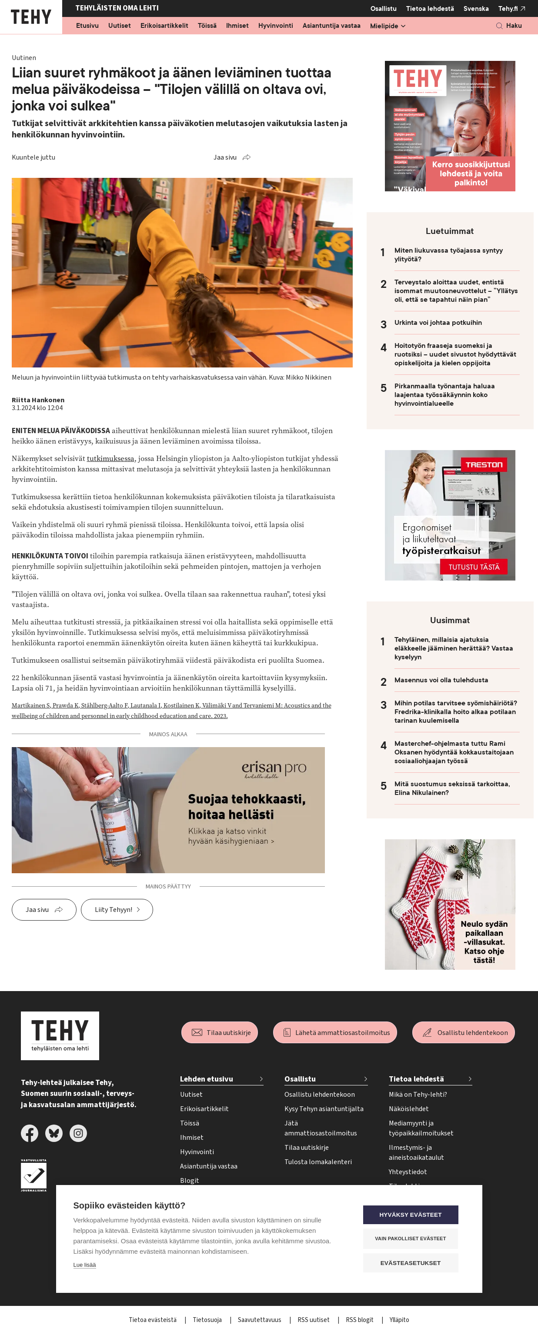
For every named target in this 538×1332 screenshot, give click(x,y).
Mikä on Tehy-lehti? (418, 1094)
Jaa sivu (225, 157)
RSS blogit (360, 1320)
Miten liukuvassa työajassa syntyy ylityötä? (448, 255)
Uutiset (119, 26)
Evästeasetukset (412, 1263)
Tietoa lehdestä (430, 8)
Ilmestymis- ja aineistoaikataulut (416, 1152)
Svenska (476, 8)
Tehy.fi (508, 8)
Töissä (207, 26)
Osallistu (384, 8)
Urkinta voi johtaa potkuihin (438, 322)
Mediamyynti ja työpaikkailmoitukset (421, 1128)
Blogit (189, 1180)
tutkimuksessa (110, 459)
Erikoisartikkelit (164, 26)
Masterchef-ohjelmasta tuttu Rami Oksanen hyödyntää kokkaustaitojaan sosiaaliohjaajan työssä (454, 752)
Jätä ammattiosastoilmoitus (320, 1128)
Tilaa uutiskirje (229, 1033)
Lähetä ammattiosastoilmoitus (342, 1033)
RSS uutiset (314, 1320)
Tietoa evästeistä (153, 1320)
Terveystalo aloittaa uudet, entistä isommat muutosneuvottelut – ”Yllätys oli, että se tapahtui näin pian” (456, 291)
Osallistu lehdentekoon (473, 1033)
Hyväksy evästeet (412, 1215)
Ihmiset (237, 26)
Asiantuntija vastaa (332, 26)
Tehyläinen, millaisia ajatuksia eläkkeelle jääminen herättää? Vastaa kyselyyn (453, 648)
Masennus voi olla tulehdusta (441, 680)
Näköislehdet (409, 1109)
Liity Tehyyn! (113, 910)
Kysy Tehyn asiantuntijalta (324, 1109)
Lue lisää (85, 1265)
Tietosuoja (208, 1320)
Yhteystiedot (408, 1172)
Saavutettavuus (260, 1320)
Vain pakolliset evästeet (412, 1239)
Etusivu (87, 26)
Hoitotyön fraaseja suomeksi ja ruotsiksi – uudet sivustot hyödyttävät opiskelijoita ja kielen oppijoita (455, 354)
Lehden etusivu (206, 1079)
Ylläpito (399, 1320)
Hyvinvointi (275, 26)
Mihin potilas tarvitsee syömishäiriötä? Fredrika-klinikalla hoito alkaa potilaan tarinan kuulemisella (455, 712)
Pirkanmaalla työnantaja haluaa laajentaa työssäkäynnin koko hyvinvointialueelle (444, 395)
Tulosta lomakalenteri (318, 1162)
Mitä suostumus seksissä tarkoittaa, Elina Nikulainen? (452, 788)
